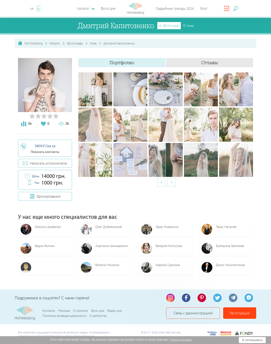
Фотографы (75, 43)
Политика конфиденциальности (64, 315)
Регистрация (240, 313)
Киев (93, 43)
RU (38, 9)
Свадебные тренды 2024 (175, 8)
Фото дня (108, 8)
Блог (204, 8)
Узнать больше (181, 339)
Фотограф (171, 25)
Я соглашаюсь (252, 340)
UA (32, 9)
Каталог (55, 43)
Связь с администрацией (193, 313)
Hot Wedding (33, 43)
